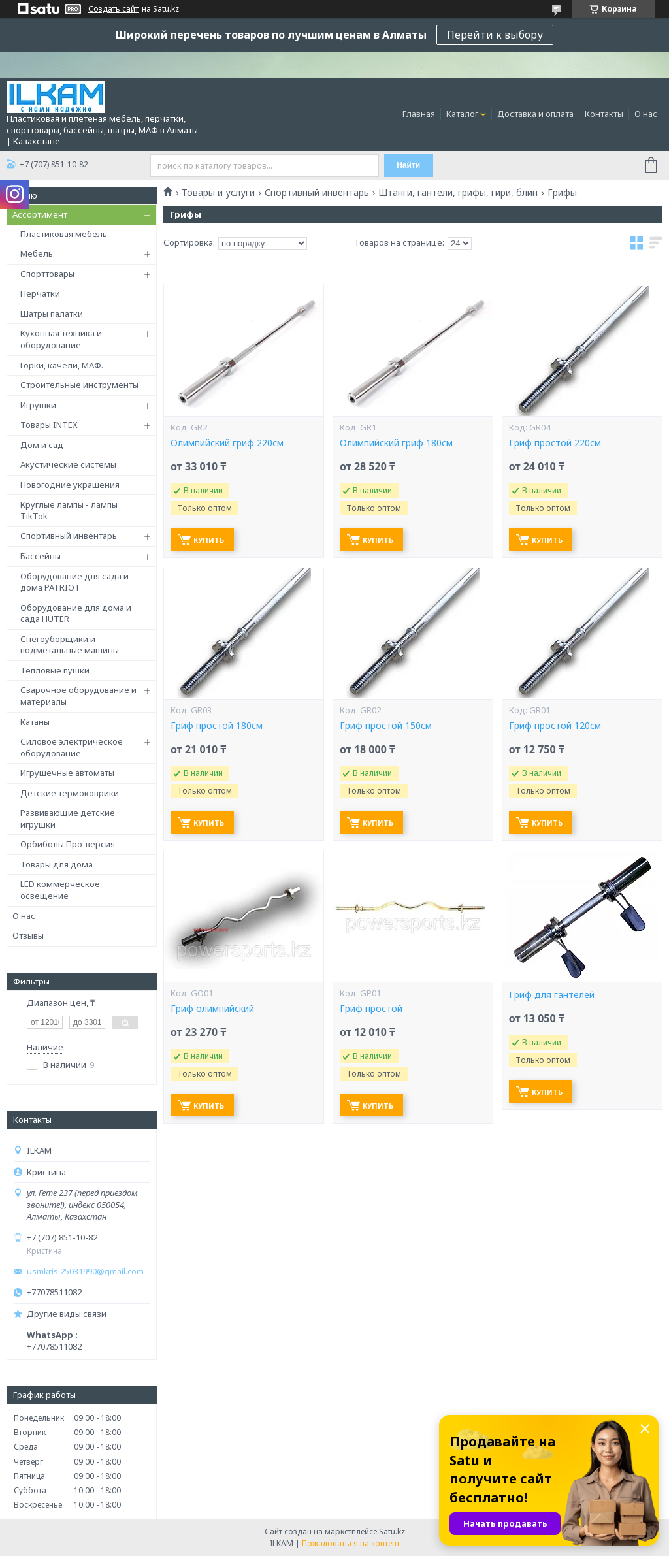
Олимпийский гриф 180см (396, 443)
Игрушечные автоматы (67, 773)
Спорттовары (47, 274)
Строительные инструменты (79, 385)
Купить (208, 540)
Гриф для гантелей (552, 995)
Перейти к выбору (495, 34)
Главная (418, 114)
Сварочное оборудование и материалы (78, 695)
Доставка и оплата (535, 114)
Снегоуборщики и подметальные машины (69, 644)
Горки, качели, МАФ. (61, 365)
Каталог (462, 114)
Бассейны (40, 556)
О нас (645, 114)
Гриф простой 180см (217, 726)
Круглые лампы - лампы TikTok (69, 510)
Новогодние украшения (70, 485)
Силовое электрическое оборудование (71, 747)
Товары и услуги (218, 193)
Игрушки (38, 405)
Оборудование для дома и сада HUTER (75, 613)
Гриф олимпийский (212, 1008)
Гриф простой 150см (386, 726)
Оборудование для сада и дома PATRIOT (74, 582)
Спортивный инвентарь (68, 536)
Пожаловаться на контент (351, 1543)
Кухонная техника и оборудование (61, 339)
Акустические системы (68, 464)
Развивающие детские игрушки (67, 818)
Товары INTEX (49, 424)
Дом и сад (41, 445)
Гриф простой (371, 1008)
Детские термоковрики (69, 793)
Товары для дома (56, 864)
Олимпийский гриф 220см (227, 443)
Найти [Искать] (408, 165)
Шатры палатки (51, 313)
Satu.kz (392, 1531)
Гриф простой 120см (555, 726)
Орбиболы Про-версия (67, 844)
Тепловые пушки (55, 670)
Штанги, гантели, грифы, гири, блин (458, 193)
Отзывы (28, 935)
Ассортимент (39, 214)
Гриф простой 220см (555, 443)
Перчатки (40, 293)
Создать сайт (113, 9)
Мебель (36, 253)
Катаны (35, 722)
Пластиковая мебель (63, 234)
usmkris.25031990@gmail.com (85, 1271)
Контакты (604, 114)
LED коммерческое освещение (60, 889)
